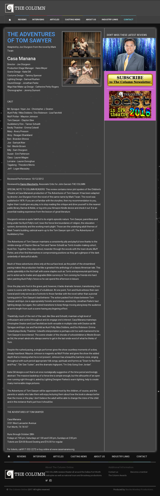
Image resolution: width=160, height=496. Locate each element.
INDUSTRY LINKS (121, 456)
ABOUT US (99, 456)
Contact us (113, 472)
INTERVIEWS (39, 456)
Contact (128, 19)
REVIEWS (21, 456)
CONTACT (142, 456)
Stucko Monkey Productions (139, 489)
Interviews (38, 19)
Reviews (22, 19)
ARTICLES (58, 456)
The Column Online (18, 489)
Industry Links (110, 19)
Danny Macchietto (29, 184)
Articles (54, 19)
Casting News (72, 19)
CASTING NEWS (79, 456)
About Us (91, 19)
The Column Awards (117, 475)
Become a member (139, 472)
